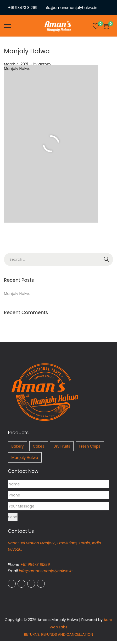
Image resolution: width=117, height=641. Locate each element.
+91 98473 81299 (22, 7)
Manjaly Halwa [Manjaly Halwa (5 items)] (25, 457)
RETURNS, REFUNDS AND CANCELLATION (58, 634)
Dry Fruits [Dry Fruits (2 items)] (61, 446)
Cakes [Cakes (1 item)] (38, 446)
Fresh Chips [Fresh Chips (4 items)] (90, 446)
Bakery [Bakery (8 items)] (18, 446)
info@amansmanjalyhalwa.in (70, 7)
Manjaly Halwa (27, 51)
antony (44, 64)
